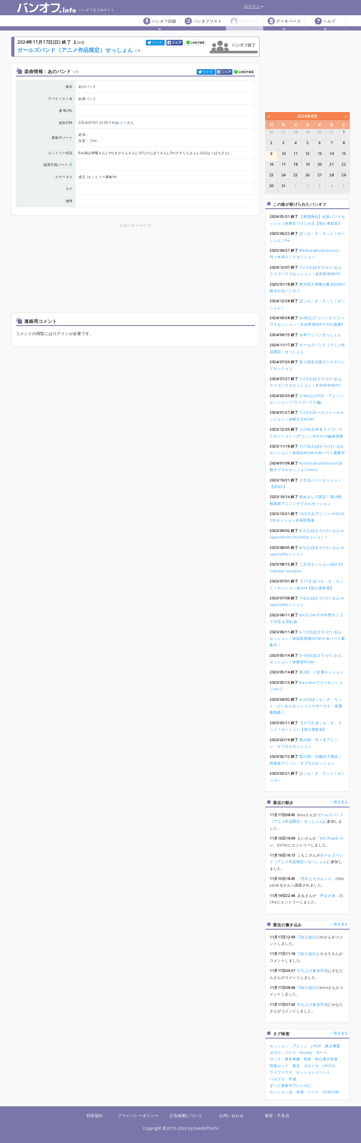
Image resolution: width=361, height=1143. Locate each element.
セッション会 (281, 1091)
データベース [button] (288, 24)
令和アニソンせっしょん (320, 334)
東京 (296, 1065)
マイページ (249, 21)
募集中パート (62, 137)
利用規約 (95, 1115)
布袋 (300, 1091)
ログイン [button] (253, 6)
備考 (69, 200)
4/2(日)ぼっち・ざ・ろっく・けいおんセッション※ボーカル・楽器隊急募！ (306, 706)
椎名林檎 (292, 1058)
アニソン (300, 1045)
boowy (306, 1052)
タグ (69, 188)
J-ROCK (329, 1065)
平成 (292, 1078)
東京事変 (332, 1045)
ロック (275, 1058)
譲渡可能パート (58, 164)
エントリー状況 (60, 152)
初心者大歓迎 (326, 1058)
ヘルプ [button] (329, 24)
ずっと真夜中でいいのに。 (292, 1085)
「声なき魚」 (327, 895)
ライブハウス (281, 1072)
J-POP (316, 1045)
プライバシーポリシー (138, 1115)
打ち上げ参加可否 (312, 970)
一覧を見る (339, 802)
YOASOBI (331, 1091)
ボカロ (275, 1052)
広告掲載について (186, 1115)
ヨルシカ (311, 1065)
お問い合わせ (231, 1115)
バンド (290, 1052)
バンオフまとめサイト (65, 7)
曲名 (69, 86)
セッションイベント (313, 1072)
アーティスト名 (60, 98)
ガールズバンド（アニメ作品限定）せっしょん (75, 50)
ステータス (64, 176)
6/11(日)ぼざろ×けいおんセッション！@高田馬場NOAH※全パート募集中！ (307, 638)
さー (123, 122)
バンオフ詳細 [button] (164, 24)
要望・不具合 (277, 1115)
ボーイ (321, 1052)
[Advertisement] (86, 268)
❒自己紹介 (306, 937)
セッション (279, 1045)
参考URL (66, 110)
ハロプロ (277, 1078)
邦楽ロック (279, 1065)
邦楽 (307, 1058)
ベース (313, 1091)
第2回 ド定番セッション (321, 672)
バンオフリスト (207, 21)
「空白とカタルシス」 (316, 878)
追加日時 (66, 122)
